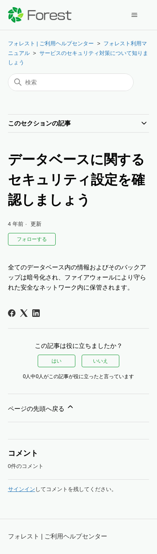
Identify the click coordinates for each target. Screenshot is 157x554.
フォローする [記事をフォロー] (32, 239)
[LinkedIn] (36, 313)
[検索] (70, 82)
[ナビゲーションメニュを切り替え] (134, 15)
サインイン (21, 489)
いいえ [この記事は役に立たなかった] (100, 361)
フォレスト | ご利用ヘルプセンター (51, 43)
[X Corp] (24, 313)
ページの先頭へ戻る (41, 407)
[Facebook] (11, 313)
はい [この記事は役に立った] (56, 361)
